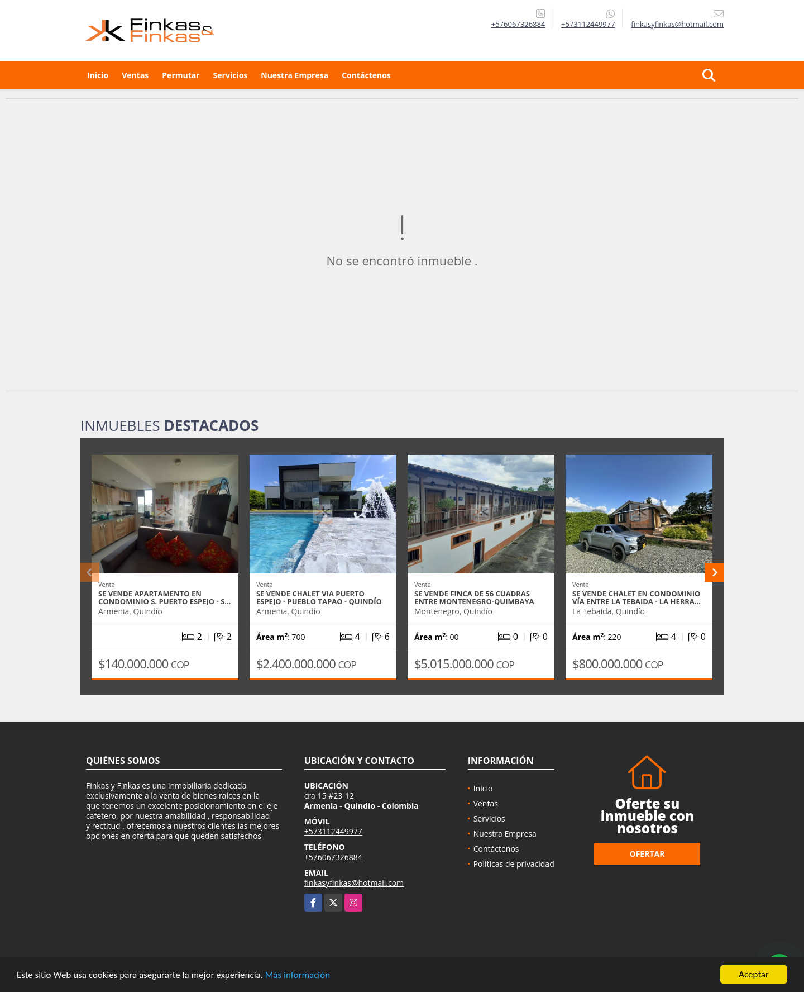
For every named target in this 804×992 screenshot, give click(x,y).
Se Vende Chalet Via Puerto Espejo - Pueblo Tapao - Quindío (319, 597)
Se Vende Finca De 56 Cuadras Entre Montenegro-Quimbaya (474, 597)
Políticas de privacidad (513, 863)
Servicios (230, 75)
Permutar (180, 75)
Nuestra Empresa (294, 75)
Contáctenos (366, 75)
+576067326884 (518, 24)
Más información (297, 976)
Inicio (97, 75)
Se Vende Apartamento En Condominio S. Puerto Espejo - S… (164, 597)
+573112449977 (588, 24)
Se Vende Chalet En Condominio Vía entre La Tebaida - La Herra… (636, 597)
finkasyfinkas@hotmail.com (354, 882)
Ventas (135, 75)
